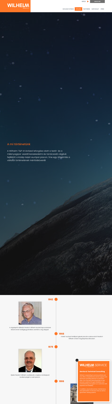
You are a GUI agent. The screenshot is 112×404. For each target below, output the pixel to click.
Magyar (97, 1)
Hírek (102, 9)
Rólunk (78, 9)
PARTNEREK (86, 9)
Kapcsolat (95, 9)
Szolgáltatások (68, 9)
